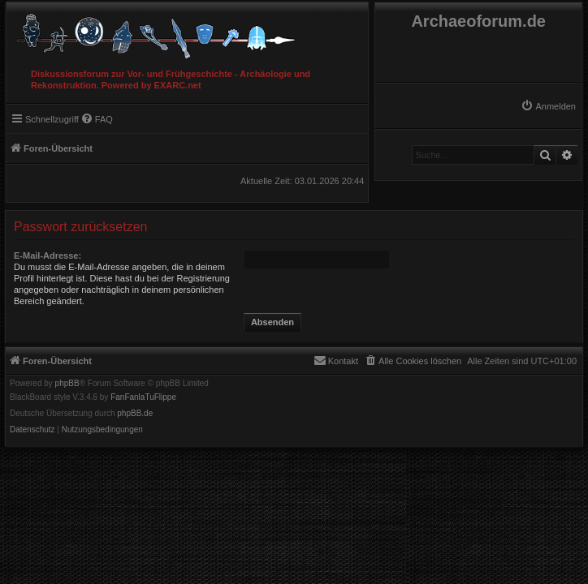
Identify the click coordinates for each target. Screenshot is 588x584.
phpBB (67, 384)
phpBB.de (135, 414)
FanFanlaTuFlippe (143, 397)
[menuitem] (548, 106)
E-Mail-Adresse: (47, 255)
